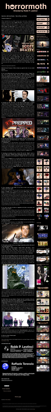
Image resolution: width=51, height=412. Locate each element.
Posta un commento (7, 391)
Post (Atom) (8, 399)
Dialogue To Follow (29, 200)
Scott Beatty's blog (5, 340)
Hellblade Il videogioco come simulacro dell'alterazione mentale (42, 37)
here (22, 339)
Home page (18, 396)
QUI (10, 18)
